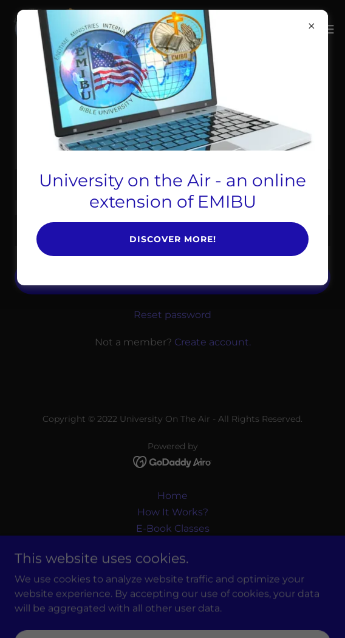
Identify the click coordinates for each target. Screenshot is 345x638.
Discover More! (172, 239)
